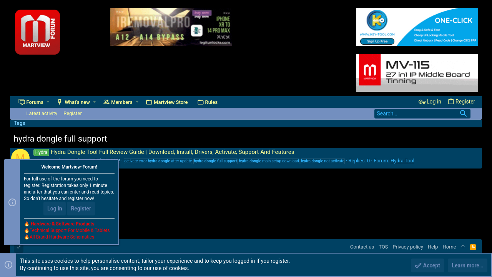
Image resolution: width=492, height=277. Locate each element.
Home (449, 247)
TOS (383, 247)
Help (433, 247)
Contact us (362, 247)
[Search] (422, 113)
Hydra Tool (402, 161)
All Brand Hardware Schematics (62, 237)
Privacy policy (408, 247)
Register (81, 208)
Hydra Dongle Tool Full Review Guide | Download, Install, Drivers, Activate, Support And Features (163, 152)
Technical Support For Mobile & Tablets (70, 230)
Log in (54, 208)
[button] (48, 102)
